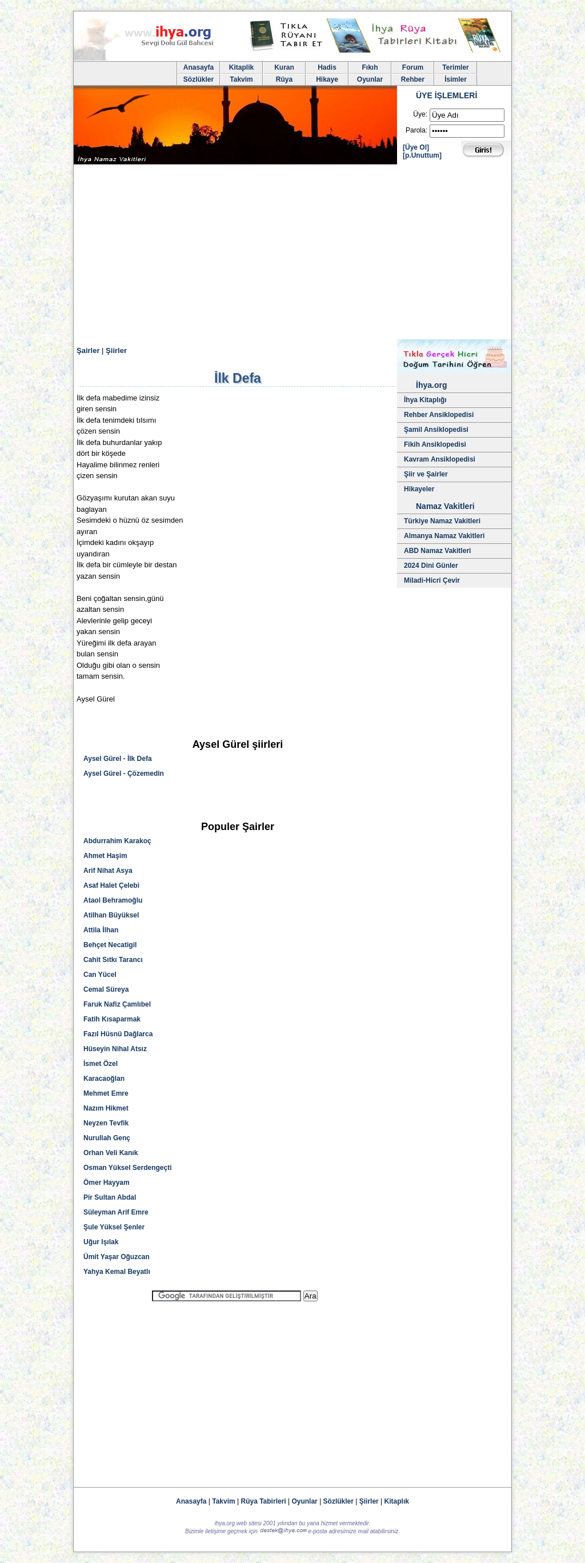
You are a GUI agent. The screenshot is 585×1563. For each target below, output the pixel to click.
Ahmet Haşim (105, 856)
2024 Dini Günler (431, 566)
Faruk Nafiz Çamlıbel (117, 1004)
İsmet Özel (100, 1064)
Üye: (420, 114)
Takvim (241, 79)
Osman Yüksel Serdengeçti (127, 1168)
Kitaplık (396, 1501)
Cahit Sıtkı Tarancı (113, 960)
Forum (412, 67)
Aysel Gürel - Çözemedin (123, 774)
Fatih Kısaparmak (112, 1019)
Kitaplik (241, 67)
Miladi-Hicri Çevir (432, 580)
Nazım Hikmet (106, 1108)
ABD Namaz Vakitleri (437, 551)
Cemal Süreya (106, 989)
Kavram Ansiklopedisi (439, 459)
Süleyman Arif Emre (116, 1212)
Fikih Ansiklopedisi (435, 444)
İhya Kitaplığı (425, 400)
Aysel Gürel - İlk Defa (117, 759)
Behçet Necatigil (110, 945)
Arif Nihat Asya (108, 871)
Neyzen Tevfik (106, 1123)
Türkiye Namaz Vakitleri (442, 521)
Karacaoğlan (104, 1079)
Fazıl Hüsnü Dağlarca (118, 1034)
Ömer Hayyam (106, 1183)
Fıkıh (370, 67)
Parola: (416, 130)
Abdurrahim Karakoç (117, 841)
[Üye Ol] (416, 147)
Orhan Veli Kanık (110, 1153)
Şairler (88, 350)
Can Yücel (100, 975)
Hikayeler (419, 489)
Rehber (412, 79)
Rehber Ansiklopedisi (439, 415)
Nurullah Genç (106, 1138)
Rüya (284, 79)
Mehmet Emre (106, 1093)
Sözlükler (198, 79)
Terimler (455, 67)
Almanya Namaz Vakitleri (444, 536)
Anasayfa (198, 67)
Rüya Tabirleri (263, 1501)
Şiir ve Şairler (426, 474)
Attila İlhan (100, 930)
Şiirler (116, 350)
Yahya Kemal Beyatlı (116, 1272)
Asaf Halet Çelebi (111, 885)
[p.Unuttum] (422, 155)
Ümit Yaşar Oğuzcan (116, 1257)
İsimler (455, 79)
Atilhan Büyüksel (111, 915)
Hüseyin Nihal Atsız (115, 1049)
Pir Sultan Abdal (109, 1197)
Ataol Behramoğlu (112, 900)
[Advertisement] (292, 254)
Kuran (284, 67)
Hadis (327, 67)
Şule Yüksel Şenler (114, 1227)
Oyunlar (370, 79)
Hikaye (327, 79)
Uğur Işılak (100, 1242)
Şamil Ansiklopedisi (436, 430)
